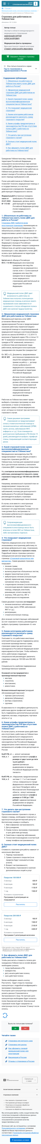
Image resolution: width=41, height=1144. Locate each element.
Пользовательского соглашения (13, 1128)
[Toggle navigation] (4, 4)
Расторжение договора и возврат (17, 1103)
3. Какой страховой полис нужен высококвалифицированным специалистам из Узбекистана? (19, 101)
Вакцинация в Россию (17, 1057)
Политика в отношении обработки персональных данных (18, 1106)
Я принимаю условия (20, 1140)
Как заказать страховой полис (16, 1100)
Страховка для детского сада (20, 1041)
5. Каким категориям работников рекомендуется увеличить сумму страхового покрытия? (19, 117)
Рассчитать (20, 904)
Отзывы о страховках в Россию (21, 1061)
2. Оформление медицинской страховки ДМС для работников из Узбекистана (20, 92)
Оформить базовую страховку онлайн (20, 58)
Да (15, 1028)
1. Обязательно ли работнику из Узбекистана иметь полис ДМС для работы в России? (20, 83)
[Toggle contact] (8, 4)
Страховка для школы (17, 1045)
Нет (25, 1028)
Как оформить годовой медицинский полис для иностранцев (18, 1051)
